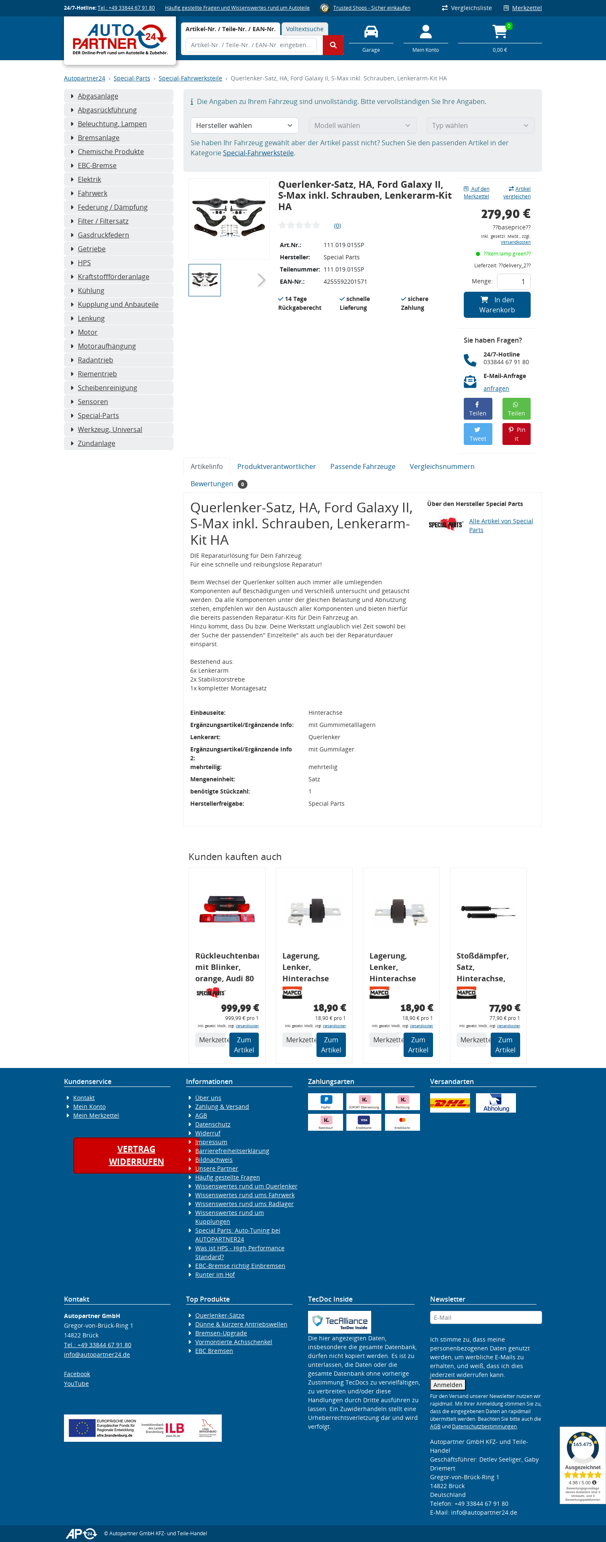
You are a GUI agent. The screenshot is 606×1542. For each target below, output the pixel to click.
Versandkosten (516, 242)
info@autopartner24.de (97, 1354)
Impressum (211, 1142)
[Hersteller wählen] (245, 125)
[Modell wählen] (363, 125)
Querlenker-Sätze (220, 1315)
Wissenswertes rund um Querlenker (246, 1186)
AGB (201, 1115)
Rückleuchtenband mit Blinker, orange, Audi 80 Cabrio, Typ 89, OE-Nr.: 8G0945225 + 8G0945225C (227, 968)
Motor (84, 332)
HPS (80, 262)
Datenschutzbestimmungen (484, 1426)
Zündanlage (92, 443)
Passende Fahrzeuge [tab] (363, 466)
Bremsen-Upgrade (221, 1333)
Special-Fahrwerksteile (190, 78)
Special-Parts (132, 78)
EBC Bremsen (214, 1351)
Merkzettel (523, 8)
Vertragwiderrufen (136, 1155)
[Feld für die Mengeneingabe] (514, 282)
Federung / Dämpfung (109, 207)
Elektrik (85, 179)
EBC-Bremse (93, 165)
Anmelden (447, 1385)
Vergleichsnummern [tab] (442, 466)
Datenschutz (213, 1124)
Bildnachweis (214, 1160)
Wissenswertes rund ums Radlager (244, 1204)
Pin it (517, 434)
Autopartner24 (84, 78)
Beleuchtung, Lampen (108, 123)
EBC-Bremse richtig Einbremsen (240, 1266)
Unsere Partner (216, 1168)
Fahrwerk (88, 193)
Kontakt (84, 1098)
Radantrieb (91, 360)
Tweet (478, 434)
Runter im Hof (215, 1274)
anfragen (496, 388)
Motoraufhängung (103, 346)
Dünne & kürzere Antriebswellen (241, 1324)
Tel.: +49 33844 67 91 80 (126, 7)
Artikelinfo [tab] (207, 466)
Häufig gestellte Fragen (227, 1177)
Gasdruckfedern (99, 235)
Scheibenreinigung (103, 387)
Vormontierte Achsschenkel (233, 1342)
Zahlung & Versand (222, 1107)
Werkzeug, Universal (106, 429)
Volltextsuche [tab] (305, 29)
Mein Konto (89, 1107)
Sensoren (89, 401)
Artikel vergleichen (517, 192)
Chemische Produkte (107, 151)
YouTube (76, 1384)
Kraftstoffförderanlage (109, 276)
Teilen (477, 409)
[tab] (230, 28)
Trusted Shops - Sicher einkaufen (371, 7)
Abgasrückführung (103, 110)
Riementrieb (93, 373)
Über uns (208, 1098)
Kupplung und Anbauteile (114, 304)
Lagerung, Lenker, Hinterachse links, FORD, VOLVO (305, 968)
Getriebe (88, 248)
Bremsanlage (95, 137)
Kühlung (87, 290)
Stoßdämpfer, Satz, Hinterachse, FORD (483, 968)
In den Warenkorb (497, 304)
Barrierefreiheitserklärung (232, 1151)
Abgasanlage (94, 96)
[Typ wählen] (481, 125)
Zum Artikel (244, 1045)
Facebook (77, 1374)
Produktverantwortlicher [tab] (276, 466)
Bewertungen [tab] (219, 484)
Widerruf (208, 1133)
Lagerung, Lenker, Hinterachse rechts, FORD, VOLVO (394, 968)
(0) (337, 225)
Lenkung (87, 318)
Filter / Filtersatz (99, 221)
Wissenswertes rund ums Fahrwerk (245, 1195)
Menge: (482, 281)
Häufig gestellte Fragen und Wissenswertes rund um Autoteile (237, 7)
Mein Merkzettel (96, 1115)
